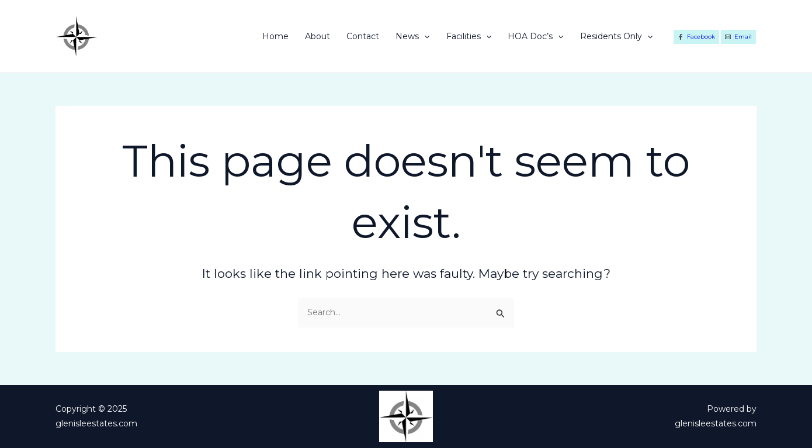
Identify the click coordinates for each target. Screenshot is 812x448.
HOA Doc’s (535, 36)
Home (275, 36)
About (317, 36)
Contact (362, 36)
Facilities (468, 36)
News (412, 36)
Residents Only (616, 36)
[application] (424, 36)
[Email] (738, 37)
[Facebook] (696, 37)
